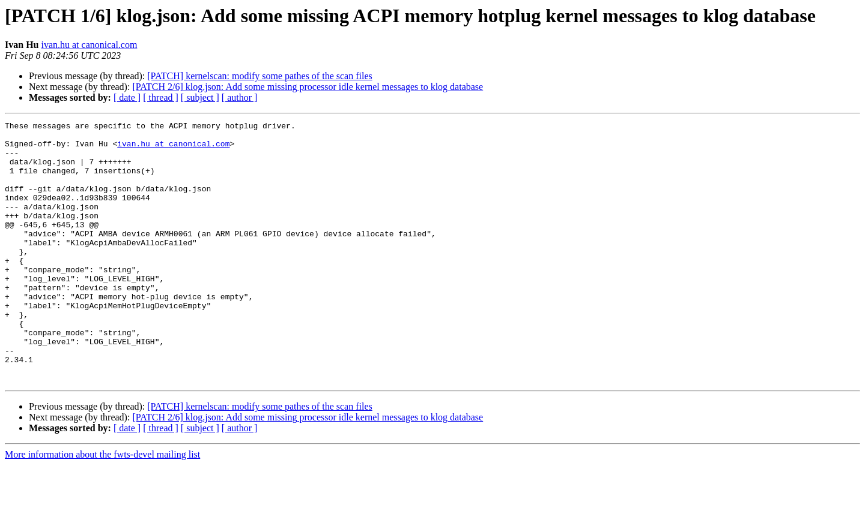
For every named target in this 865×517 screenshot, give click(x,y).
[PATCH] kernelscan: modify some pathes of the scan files (259, 76)
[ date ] (127, 97)
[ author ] (240, 97)
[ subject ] (200, 97)
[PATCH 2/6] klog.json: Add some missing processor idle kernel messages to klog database (307, 87)
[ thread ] (160, 97)
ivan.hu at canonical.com (89, 45)
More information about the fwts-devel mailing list (102, 506)
